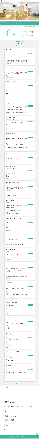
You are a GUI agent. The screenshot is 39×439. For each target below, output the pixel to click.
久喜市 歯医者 (10, 20)
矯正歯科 (6, 77)
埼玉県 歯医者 (6, 20)
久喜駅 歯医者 (14, 20)
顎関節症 (6, 149)
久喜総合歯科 (19, 23)
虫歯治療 (6, 63)
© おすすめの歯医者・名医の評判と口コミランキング (20, 438)
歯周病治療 (8, 63)
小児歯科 (9, 230)
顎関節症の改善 (11, 77)
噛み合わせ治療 (7, 230)
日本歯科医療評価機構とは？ (14, 436)
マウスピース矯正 (8, 77)
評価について (32, 37)
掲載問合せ (22, 436)
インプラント (13, 98)
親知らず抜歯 (7, 98)
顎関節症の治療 (7, 329)
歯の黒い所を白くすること (12, 230)
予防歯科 (10, 63)
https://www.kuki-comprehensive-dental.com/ (9, 402)
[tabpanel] (19, 11)
